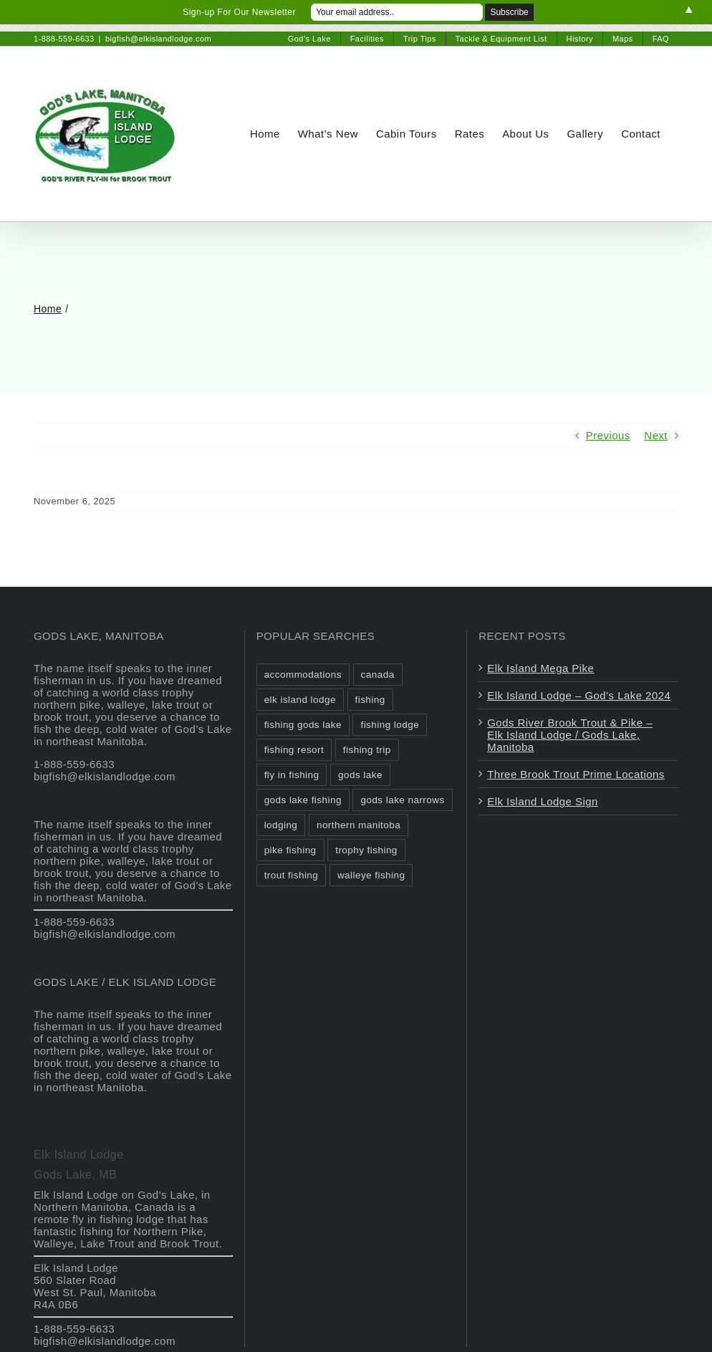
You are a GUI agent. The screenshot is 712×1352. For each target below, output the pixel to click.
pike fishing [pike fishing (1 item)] (290, 850)
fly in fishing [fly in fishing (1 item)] (291, 775)
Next (656, 435)
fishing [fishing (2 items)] (370, 699)
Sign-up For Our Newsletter (239, 12)
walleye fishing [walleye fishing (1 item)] (371, 875)
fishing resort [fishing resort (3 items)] (294, 749)
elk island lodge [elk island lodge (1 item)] (300, 699)
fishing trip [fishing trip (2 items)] (367, 749)
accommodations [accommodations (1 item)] (303, 674)
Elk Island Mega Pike (540, 668)
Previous (608, 435)
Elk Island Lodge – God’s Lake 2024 (578, 695)
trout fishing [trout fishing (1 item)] (291, 875)
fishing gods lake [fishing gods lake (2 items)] (303, 724)
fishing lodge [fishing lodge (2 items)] (389, 724)
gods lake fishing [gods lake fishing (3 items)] (303, 800)
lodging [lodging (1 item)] (281, 825)
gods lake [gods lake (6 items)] (360, 775)
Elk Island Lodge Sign (542, 801)
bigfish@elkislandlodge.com (158, 38)
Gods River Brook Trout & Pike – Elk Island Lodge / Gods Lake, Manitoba (570, 734)
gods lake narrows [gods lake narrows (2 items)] (402, 800)
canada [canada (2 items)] (378, 674)
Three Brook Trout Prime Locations (575, 774)
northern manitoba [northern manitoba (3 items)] (358, 825)
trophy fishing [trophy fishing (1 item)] (366, 850)
